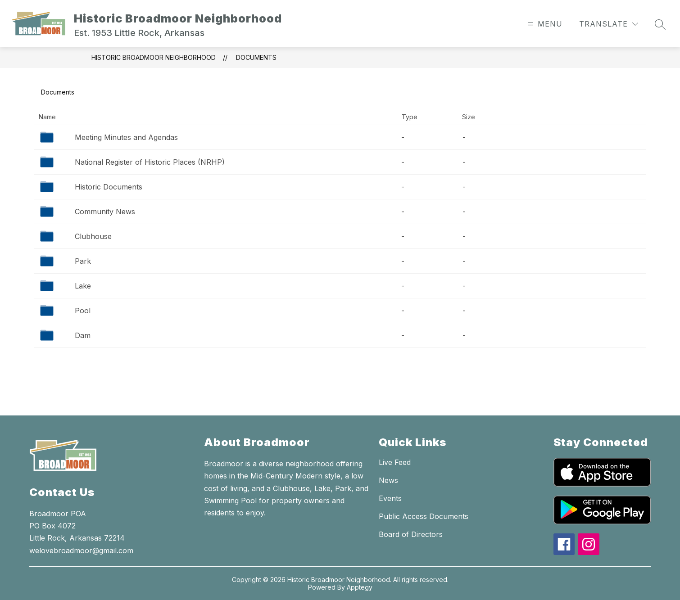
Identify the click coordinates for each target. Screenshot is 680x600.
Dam (83, 335)
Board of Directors (411, 534)
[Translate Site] (608, 24)
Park (83, 261)
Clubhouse (93, 236)
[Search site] (660, 24)
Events (390, 498)
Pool (83, 310)
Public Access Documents (423, 516)
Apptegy (359, 587)
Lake (83, 285)
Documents (256, 57)
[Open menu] (543, 24)
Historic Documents (108, 186)
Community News (105, 211)
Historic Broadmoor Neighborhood (153, 57)
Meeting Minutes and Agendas (126, 137)
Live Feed (395, 462)
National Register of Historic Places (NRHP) (150, 162)
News (388, 480)
